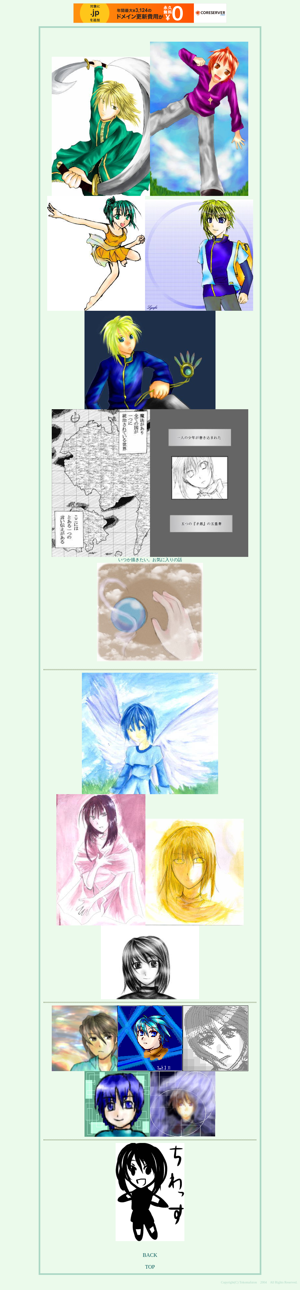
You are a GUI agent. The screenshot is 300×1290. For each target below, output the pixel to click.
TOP (150, 1267)
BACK (150, 1255)
